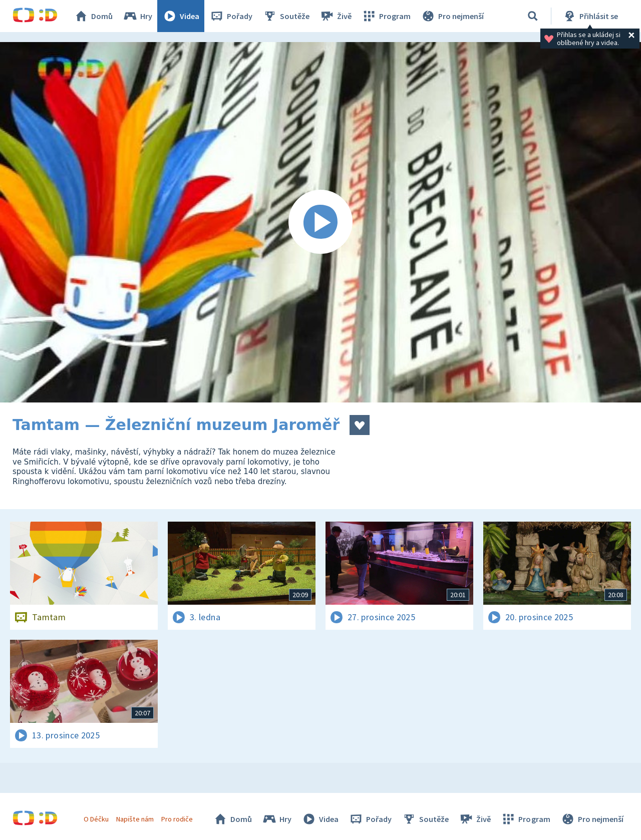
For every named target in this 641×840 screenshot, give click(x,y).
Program (386, 16)
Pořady (230, 16)
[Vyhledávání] (533, 16)
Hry (137, 16)
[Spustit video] (320, 222)
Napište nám (134, 818)
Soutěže (285, 16)
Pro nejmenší (452, 16)
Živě (335, 16)
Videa (180, 16)
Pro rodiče (177, 818)
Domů (93, 16)
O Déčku (96, 818)
